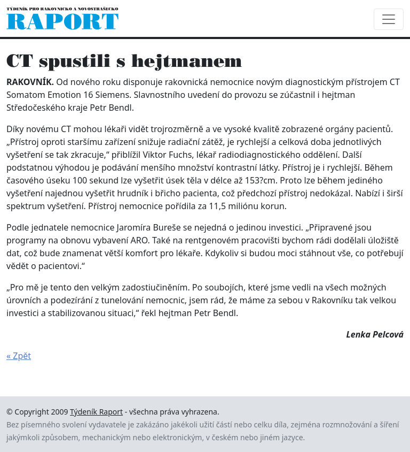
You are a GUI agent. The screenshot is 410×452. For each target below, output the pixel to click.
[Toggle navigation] (389, 19)
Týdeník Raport (96, 412)
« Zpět (18, 356)
